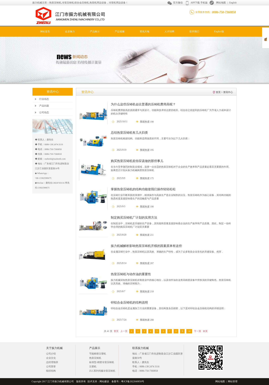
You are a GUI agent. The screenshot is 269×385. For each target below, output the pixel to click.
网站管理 (232, 381)
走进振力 (70, 31)
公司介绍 (51, 353)
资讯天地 (144, 31)
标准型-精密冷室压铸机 (101, 362)
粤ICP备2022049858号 (132, 381)
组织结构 (51, 371)
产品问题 (44, 105)
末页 (205, 331)
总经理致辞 (52, 362)
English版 (219, 31)
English (233, 2)
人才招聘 (169, 31)
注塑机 (92, 366)
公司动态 (44, 112)
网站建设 (104, 381)
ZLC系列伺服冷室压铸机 (102, 371)
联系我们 (194, 31)
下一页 (197, 331)
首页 (218, 92)
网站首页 (45, 31)
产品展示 (95, 31)
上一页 (123, 331)
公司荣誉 (51, 366)
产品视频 (119, 31)
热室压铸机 (95, 358)
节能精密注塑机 (97, 353)
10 (189, 331)
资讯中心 (228, 92)
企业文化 (51, 358)
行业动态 (44, 99)
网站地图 (221, 2)
